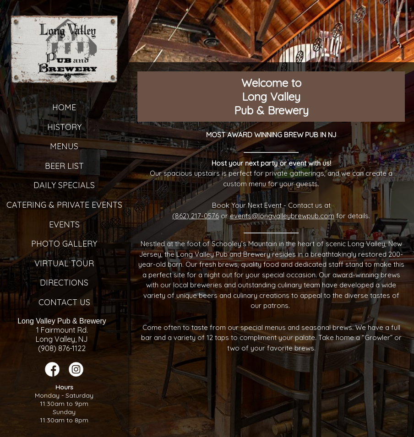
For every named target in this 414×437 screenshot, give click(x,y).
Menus (64, 146)
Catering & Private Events (64, 205)
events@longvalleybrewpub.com (282, 215)
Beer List (64, 166)
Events (64, 224)
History (64, 127)
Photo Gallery (64, 243)
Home (64, 107)
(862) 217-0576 (195, 215)
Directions (64, 282)
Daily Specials (64, 185)
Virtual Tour (64, 263)
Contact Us (64, 302)
